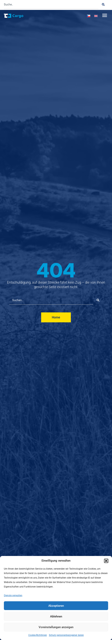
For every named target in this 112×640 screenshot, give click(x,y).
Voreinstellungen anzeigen (56, 627)
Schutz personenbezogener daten (66, 635)
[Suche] (103, 4)
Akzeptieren (56, 606)
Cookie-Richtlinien (37, 635)
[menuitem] (88, 16)
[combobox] (51, 4)
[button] (106, 561)
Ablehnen (56, 616)
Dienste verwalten (13, 595)
